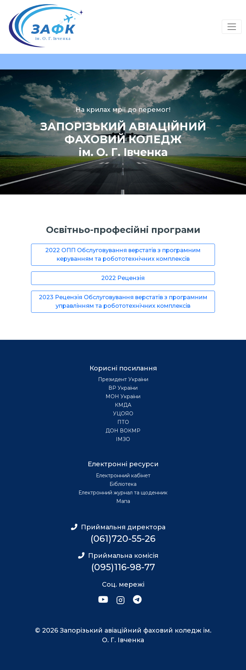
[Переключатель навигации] (232, 27)
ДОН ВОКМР (123, 430)
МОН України (123, 396)
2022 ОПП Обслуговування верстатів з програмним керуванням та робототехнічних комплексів (123, 254)
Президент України (123, 379)
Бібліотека (123, 484)
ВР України (123, 388)
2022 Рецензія (123, 278)
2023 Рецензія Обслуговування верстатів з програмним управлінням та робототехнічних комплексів (123, 301)
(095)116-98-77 (123, 567)
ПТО (123, 422)
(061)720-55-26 (123, 538)
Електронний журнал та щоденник (123, 492)
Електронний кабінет (123, 475)
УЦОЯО (123, 413)
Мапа (123, 501)
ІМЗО (123, 439)
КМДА (123, 405)
